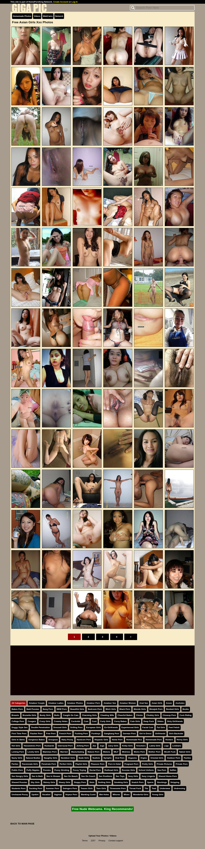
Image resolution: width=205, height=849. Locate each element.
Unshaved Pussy (20, 794)
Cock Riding (186, 715)
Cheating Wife (107, 715)
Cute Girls (135, 721)
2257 (93, 840)
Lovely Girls (33, 752)
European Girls (93, 727)
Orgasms (132, 758)
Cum (86, 721)
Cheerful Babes (125, 715)
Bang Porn (48, 709)
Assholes (179, 703)
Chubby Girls (152, 715)
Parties (15, 764)
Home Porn (117, 739)
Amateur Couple (37, 703)
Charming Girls (89, 715)
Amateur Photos (75, 703)
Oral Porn (119, 758)
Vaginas (58, 794)
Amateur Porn (93, 703)
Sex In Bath (37, 776)
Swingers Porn (70, 788)
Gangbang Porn (111, 733)
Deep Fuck (149, 721)
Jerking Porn (82, 746)
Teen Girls (101, 788)
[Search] (162, 7)
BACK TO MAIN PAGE (22, 823)
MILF (116, 752)
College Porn (18, 721)
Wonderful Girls (140, 794)
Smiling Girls (104, 782)
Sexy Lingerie (148, 776)
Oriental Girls (156, 758)
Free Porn (51, 733)
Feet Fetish (174, 727)
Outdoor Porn (173, 758)
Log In (74, 2)
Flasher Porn (36, 733)
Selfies (173, 770)
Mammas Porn (50, 752)
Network (59, 16)
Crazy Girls (45, 721)
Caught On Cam (70, 715)
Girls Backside (176, 733)
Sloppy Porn (80, 782)
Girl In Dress (145, 733)
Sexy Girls (133, 776)
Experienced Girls (130, 727)
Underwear (165, 788)
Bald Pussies (32, 709)
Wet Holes (104, 794)
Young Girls (158, 794)
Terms (85, 840)
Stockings (162, 782)
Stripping (174, 782)
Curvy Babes (120, 721)
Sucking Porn (35, 788)
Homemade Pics (134, 739)
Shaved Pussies (19, 782)
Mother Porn (154, 752)
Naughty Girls (50, 758)
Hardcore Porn (84, 739)
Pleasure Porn (98, 764)
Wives (127, 794)
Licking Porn (18, 752)
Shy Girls (35, 782)
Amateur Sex (109, 703)
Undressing (179, 788)
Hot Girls (16, 746)
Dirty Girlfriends (175, 721)
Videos (37, 16)
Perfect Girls (66, 764)
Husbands (49, 746)
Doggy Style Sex (20, 727)
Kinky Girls (127, 746)
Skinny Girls (49, 782)
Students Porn (18, 788)
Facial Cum (147, 727)
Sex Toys (120, 776)
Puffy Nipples (33, 770)
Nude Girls (84, 758)
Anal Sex (143, 703)
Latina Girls (154, 746)
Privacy (102, 840)
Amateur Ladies (56, 703)
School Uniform (146, 770)
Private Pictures (164, 764)
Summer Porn (52, 788)
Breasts (15, 715)
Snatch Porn (137, 782)
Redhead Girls (111, 770)
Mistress (126, 752)
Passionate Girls (30, 764)
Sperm (150, 782)
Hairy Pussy (67, 739)
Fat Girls (161, 727)
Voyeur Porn (71, 794)
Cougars (32, 721)
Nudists (96, 758)
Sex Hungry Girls (20, 776)
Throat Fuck (135, 788)
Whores (116, 794)
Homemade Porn (154, 739)
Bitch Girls (111, 709)
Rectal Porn (95, 770)
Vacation (46, 794)
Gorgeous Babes (36, 739)
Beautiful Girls (77, 709)
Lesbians (176, 746)
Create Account (60, 2)
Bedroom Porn (95, 709)
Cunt (94, 721)
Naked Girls (184, 752)
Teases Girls (87, 788)
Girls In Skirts (18, 739)
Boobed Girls (172, 709)
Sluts (91, 782)
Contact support (115, 840)
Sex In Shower (53, 776)
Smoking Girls (121, 782)
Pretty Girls (147, 764)
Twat (154, 788)
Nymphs (107, 758)
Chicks (139, 715)
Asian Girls (157, 703)
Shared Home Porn (168, 776)
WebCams (48, 16)
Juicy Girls (113, 746)
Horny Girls (182, 739)
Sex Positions (105, 776)
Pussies (47, 770)
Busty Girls (45, 715)
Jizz (94, 746)
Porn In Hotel (114, 764)
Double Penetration (40, 727)
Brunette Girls (29, 715)
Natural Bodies (33, 758)
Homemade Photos (22, 16)
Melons (106, 752)
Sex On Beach (71, 776)
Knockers (141, 746)
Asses (169, 703)
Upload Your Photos (98, 836)
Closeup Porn (169, 715)
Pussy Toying (79, 770)
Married (64, 752)
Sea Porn (161, 770)
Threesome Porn (118, 788)
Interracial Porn (65, 746)
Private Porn (182, 764)
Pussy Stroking (61, 770)
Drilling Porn (76, 727)
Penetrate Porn (48, 764)
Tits (146, 788)
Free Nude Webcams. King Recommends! (102, 809)
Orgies (143, 758)
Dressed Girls (60, 727)
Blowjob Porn (156, 709)
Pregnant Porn (131, 764)
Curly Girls (105, 721)
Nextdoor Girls (68, 758)
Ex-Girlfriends (111, 727)
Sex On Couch (88, 776)
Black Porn (124, 709)
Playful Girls (81, 764)
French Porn (65, 733)
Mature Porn (94, 752)
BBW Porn (62, 709)
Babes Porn (17, 709)
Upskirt (34, 794)
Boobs (186, 709)
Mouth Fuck (170, 752)
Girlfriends (160, 733)
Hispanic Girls (101, 739)
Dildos (160, 721)
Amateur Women (128, 703)
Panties (187, 758)
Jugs (102, 746)
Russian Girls (128, 770)
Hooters (169, 739)
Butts (57, 715)
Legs (166, 746)
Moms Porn (139, 752)
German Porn (129, 733)
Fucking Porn (81, 733)
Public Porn (17, 770)
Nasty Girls (17, 758)
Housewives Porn (32, 746)
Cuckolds (75, 721)
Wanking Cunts (88, 794)
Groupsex (53, 739)
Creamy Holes (60, 721)
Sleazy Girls (64, 782)
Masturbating (77, 752)
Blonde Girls (140, 709)
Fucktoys (95, 733)
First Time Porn (19, 733)
